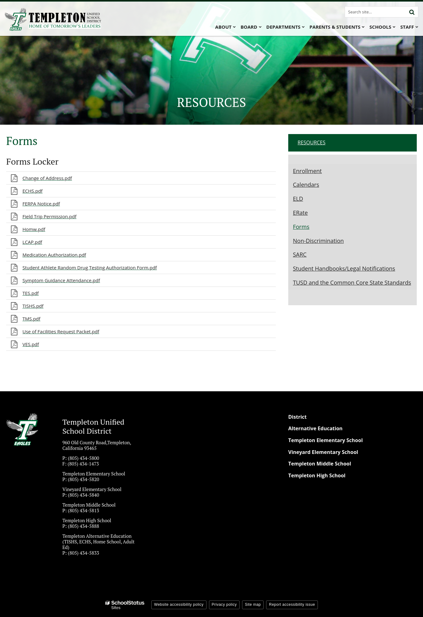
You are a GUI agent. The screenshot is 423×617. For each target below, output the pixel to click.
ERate (300, 212)
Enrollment (307, 171)
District (297, 416)
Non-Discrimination (318, 240)
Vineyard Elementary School (323, 452)
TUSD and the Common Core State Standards (352, 282)
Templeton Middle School (319, 463)
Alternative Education (315, 428)
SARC (300, 254)
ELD (298, 198)
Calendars (306, 184)
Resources (311, 142)
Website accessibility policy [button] (179, 604)
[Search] (412, 12)
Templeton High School (317, 475)
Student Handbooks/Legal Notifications (344, 268)
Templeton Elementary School (325, 440)
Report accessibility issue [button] (292, 604)
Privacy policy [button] (224, 604)
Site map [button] (253, 604)
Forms (301, 226)
